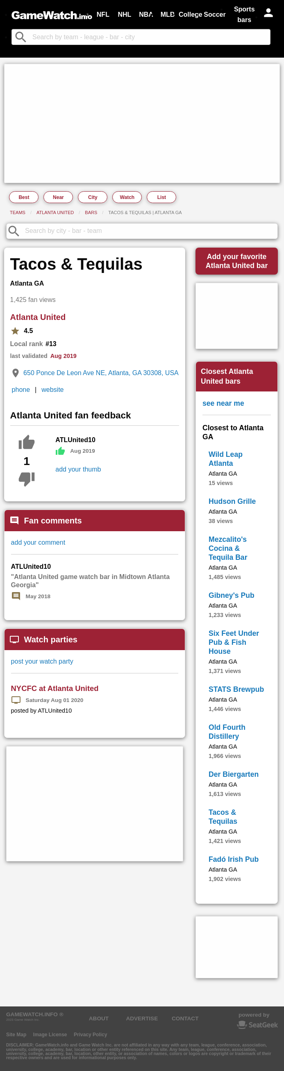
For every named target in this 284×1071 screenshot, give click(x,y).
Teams (17, 212)
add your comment (38, 542)
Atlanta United (55, 212)
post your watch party (42, 661)
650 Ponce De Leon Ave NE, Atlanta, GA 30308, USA (101, 372)
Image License (50, 1034)
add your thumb (78, 469)
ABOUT (99, 1018)
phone (21, 389)
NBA (146, 14)
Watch (127, 197)
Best (23, 197)
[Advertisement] (142, 123)
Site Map (16, 1034)
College (190, 14)
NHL (124, 14)
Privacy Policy (90, 1034)
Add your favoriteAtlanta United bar (237, 261)
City (93, 197)
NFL (103, 14)
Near (58, 197)
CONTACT (185, 1018)
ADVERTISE (142, 1018)
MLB (168, 14)
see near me (223, 403)
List (161, 197)
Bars (91, 212)
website (52, 389)
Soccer (214, 14)
